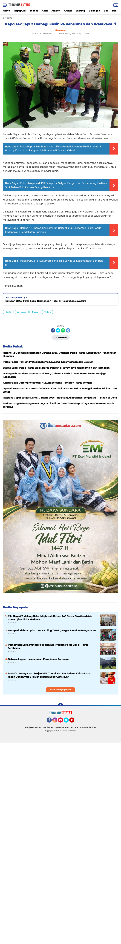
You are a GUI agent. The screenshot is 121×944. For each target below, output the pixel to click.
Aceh (45, 10)
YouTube (74, 721)
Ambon (56, 10)
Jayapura (21, 312)
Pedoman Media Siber (85, 727)
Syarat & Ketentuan (64, 727)
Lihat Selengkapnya (60, 689)
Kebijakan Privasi (33, 727)
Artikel (68, 10)
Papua (35, 312)
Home (6, 10)
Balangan (94, 10)
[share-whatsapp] (63, 330)
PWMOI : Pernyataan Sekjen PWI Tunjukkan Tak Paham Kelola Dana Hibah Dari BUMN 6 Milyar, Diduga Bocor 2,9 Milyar (49, 675)
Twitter (68, 721)
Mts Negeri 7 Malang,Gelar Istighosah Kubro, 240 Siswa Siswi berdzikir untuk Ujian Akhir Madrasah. (50, 618)
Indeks (34, 10)
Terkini (47, 312)
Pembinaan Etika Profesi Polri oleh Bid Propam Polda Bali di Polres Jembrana (48, 646)
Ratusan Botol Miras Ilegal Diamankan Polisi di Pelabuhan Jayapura (45, 300)
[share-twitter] (58, 330)
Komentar (60, 337)
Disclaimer (48, 727)
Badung (80, 10)
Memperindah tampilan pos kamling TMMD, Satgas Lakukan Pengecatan (52, 630)
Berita (8, 312)
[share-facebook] (53, 330)
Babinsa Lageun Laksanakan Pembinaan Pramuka (38, 659)
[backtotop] (60, 706)
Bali (106, 10)
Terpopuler (20, 10)
